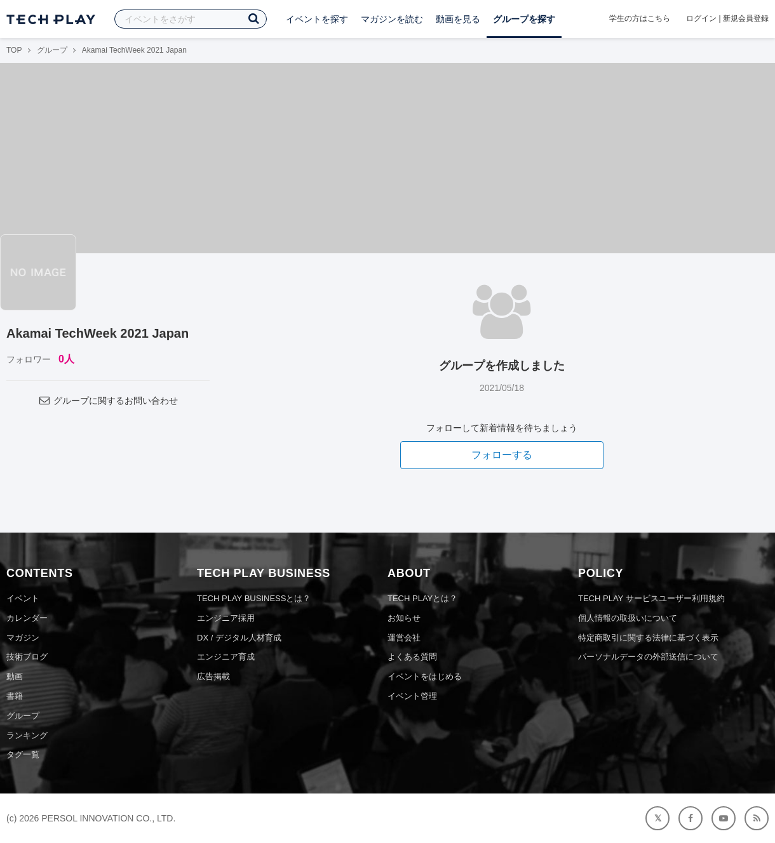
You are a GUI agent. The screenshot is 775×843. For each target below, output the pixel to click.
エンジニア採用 (226, 618)
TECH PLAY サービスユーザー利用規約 (651, 598)
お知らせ (404, 618)
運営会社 (404, 637)
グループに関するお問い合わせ (108, 400)
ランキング (27, 735)
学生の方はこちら (639, 18)
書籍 (14, 696)
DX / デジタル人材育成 (239, 637)
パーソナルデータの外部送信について (648, 656)
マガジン (22, 637)
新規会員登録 (746, 18)
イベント (22, 598)
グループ (52, 50)
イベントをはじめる (425, 676)
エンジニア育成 (226, 656)
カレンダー (27, 618)
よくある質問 (412, 656)
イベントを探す (317, 19)
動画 (14, 676)
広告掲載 (213, 676)
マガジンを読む (392, 19)
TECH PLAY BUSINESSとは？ (254, 598)
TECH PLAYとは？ (422, 598)
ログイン (701, 18)
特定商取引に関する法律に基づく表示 (648, 637)
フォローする (501, 454)
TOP (14, 50)
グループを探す (524, 19)
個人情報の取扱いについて (627, 618)
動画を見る (458, 19)
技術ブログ (27, 656)
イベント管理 (412, 696)
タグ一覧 (22, 754)
